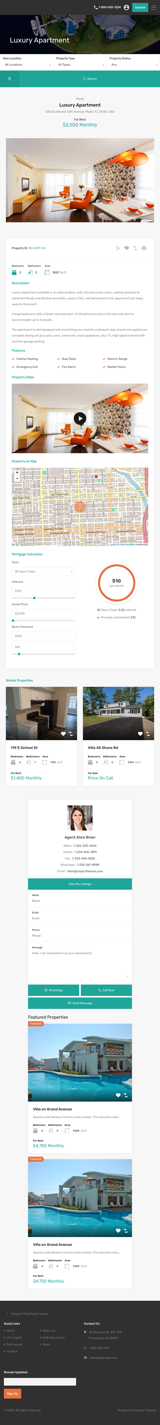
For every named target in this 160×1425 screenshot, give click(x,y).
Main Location (12, 58)
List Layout (14, 1337)
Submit (140, 7)
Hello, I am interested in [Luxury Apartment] (80, 964)
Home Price (20, 604)
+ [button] (17, 473)
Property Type (65, 58)
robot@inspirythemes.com (85, 871)
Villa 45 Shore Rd (103, 747)
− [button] (17, 479)
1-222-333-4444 (85, 846)
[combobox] (26, 65)
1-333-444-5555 (83, 858)
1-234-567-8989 (88, 865)
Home (80, 99)
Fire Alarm (69, 367)
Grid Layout (14, 1344)
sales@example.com (103, 1358)
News (46, 1344)
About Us (49, 1330)
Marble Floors (116, 367)
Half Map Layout (54, 1337)
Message (37, 947)
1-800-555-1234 (110, 7)
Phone (36, 930)
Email (35, 912)
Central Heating (27, 359)
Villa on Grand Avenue (52, 1109)
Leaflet (113, 544)
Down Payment (22, 627)
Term (15, 562)
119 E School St (24, 747)
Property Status (120, 58)
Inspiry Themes (145, 1410)
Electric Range (117, 359)
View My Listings (80, 884)
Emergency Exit (27, 367)
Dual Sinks (69, 359)
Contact (11, 1351)
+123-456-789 (99, 1348)
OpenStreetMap (127, 544)
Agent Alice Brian (80, 837)
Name (35, 895)
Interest (17, 582)
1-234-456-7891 (85, 852)
